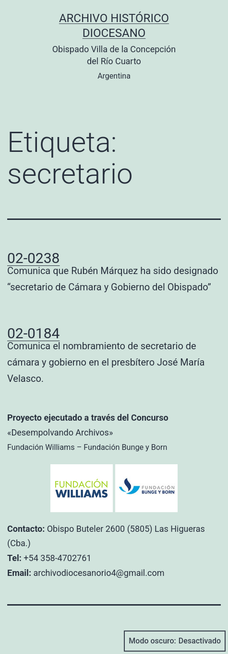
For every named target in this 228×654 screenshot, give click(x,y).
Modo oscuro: (175, 641)
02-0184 (33, 333)
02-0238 (33, 258)
